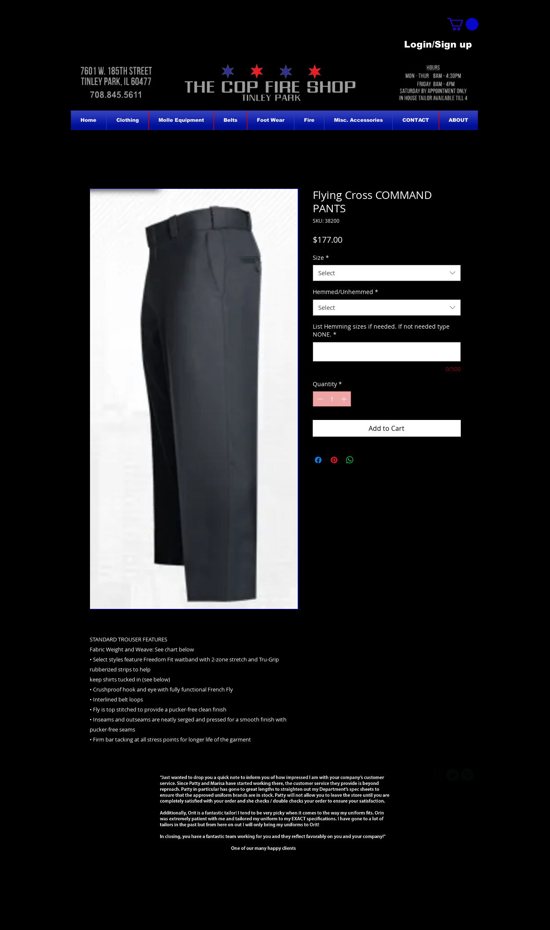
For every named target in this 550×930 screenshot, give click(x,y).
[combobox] (387, 273)
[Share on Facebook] (318, 460)
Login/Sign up (438, 44)
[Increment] (344, 399)
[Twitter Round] (452, 775)
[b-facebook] (438, 775)
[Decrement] (319, 399)
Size (321, 257)
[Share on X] (366, 460)
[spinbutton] (331, 399)
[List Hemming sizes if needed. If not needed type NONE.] (386, 352)
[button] (462, 24)
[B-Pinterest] (467, 775)
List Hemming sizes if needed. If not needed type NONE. (381, 330)
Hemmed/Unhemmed (345, 292)
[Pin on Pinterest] (334, 460)
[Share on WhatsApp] (350, 460)
